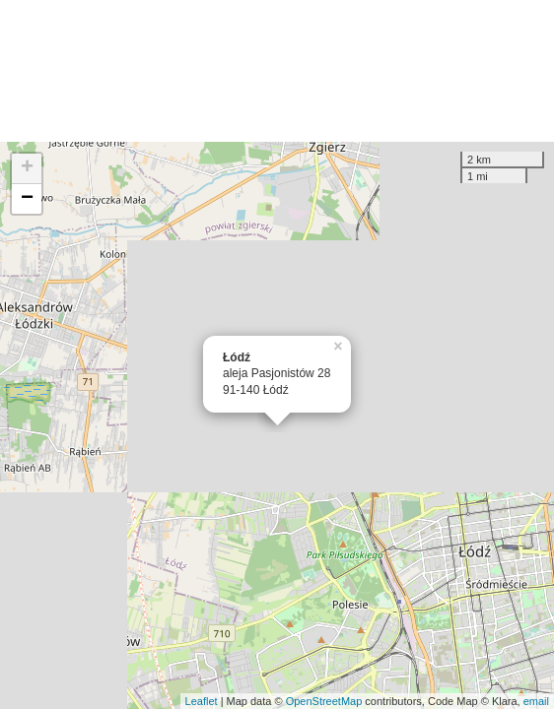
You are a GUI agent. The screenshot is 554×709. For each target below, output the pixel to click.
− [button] (27, 199)
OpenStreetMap (324, 701)
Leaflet (201, 701)
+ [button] (27, 168)
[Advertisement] (277, 71)
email (536, 701)
